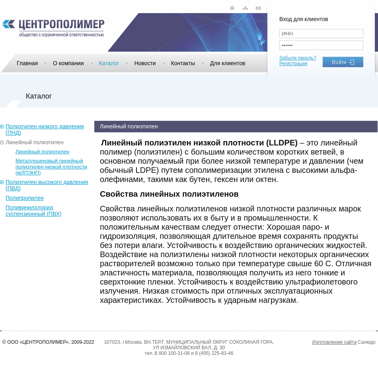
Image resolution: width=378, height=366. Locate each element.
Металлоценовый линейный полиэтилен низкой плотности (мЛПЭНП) (51, 167)
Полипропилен (25, 198)
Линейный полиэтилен (35, 142)
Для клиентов (227, 63)
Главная (27, 63)
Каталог (109, 63)
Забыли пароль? (297, 58)
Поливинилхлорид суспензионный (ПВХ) (34, 210)
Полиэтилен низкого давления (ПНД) (45, 129)
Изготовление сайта (334, 342)
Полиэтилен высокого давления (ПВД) (47, 185)
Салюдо (367, 342)
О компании (68, 63)
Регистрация (293, 63)
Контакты (183, 63)
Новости (145, 63)
